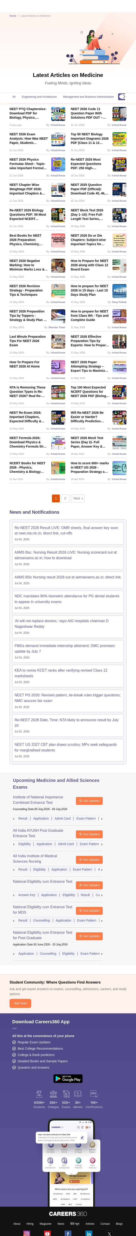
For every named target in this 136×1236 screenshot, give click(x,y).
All (13, 96)
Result (22, 818)
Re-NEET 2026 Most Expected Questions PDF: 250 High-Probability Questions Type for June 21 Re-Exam (87, 164)
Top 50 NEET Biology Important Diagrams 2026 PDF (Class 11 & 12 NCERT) (90, 138)
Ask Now (20, 1064)
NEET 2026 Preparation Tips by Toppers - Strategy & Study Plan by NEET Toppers (28, 316)
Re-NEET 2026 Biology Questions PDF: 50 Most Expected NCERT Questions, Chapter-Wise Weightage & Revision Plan (28, 214)
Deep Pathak (119, 302)
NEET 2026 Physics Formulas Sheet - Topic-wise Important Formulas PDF (28, 164)
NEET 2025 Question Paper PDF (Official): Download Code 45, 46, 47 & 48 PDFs (88, 189)
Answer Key (26, 895)
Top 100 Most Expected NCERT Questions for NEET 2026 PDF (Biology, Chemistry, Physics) (90, 392)
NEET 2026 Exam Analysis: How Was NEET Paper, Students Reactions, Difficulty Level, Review (29, 138)
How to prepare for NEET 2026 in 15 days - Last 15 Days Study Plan (89, 290)
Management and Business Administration (88, 96)
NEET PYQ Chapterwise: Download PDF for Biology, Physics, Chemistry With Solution (28, 113)
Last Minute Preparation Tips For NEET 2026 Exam (28, 341)
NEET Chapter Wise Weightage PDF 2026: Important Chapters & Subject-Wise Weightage (28, 189)
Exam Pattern (86, 818)
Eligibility (24, 844)
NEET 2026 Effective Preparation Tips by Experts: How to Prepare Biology (89, 341)
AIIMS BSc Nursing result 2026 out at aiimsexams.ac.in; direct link (68, 577)
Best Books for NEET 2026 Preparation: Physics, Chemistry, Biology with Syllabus (26, 240)
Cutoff (100, 895)
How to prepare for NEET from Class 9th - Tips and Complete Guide (90, 316)
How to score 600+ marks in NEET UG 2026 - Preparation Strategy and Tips (90, 467)
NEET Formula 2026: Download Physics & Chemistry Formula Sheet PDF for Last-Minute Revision (29, 442)
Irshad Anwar (58, 125)
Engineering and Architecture (39, 96)
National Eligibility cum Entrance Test (42, 881)
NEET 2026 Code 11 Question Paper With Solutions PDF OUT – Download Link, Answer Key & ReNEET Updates (89, 113)
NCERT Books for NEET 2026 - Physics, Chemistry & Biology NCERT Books (28, 467)
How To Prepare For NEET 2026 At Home (25, 364)
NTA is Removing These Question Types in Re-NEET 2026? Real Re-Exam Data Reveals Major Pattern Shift (29, 392)
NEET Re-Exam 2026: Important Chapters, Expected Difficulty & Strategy (25, 417)
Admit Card (62, 818)
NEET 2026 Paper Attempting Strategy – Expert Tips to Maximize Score (89, 366)
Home (13, 15)
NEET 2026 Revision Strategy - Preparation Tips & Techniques (26, 290)
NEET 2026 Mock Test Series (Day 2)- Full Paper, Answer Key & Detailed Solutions (87, 442)
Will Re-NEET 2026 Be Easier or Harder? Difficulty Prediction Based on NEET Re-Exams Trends (87, 417)
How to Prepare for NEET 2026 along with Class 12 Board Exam (89, 265)
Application (41, 818)
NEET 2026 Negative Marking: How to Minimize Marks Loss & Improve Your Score (27, 265)
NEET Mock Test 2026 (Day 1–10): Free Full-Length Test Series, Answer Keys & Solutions (90, 214)
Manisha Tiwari (57, 327)
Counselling (41, 920)
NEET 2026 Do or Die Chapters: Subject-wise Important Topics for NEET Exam (88, 240)
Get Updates (89, 800)
